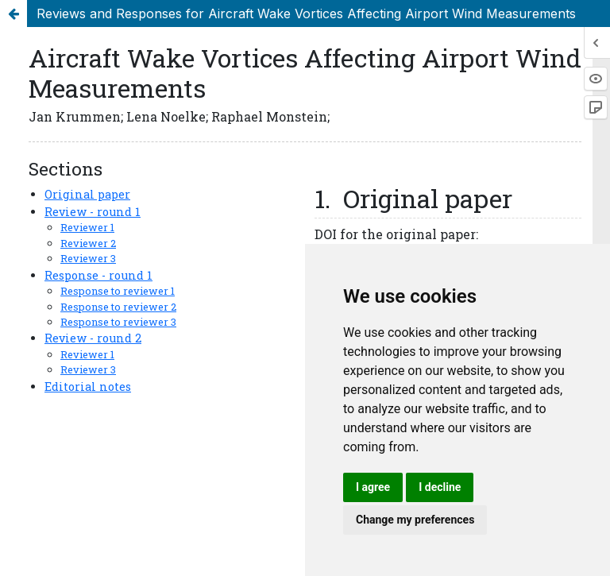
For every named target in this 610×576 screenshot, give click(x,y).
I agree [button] (373, 487)
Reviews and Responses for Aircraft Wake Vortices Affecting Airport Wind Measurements (306, 13)
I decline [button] (440, 487)
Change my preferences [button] (415, 519)
